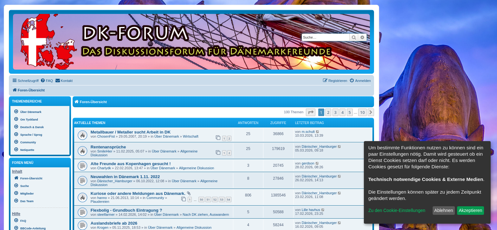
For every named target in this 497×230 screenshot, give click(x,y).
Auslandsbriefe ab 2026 (114, 223)
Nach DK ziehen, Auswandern (206, 214)
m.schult (308, 132)
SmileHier (105, 151)
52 (214, 199)
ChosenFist (106, 136)
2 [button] (328, 112)
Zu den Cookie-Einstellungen (396, 210)
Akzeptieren (470, 210)
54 (228, 199)
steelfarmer (106, 214)
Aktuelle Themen (89, 123)
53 (221, 199)
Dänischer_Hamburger (319, 146)
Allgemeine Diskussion (196, 168)
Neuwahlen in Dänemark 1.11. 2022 (125, 176)
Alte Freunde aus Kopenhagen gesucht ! (131, 163)
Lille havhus (311, 210)
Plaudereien (100, 201)
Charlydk (104, 168)
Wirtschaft (190, 136)
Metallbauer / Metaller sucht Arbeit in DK (131, 132)
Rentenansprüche (108, 147)
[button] (310, 112)
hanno (102, 198)
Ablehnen (443, 210)
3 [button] (335, 112)
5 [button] (350, 112)
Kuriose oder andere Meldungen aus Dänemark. (138, 193)
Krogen (102, 227)
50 (201, 199)
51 (208, 199)
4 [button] (342, 112)
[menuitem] (46, 80)
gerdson (308, 163)
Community (155, 198)
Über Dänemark (166, 136)
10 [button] (362, 112)
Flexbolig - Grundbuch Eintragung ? (126, 210)
